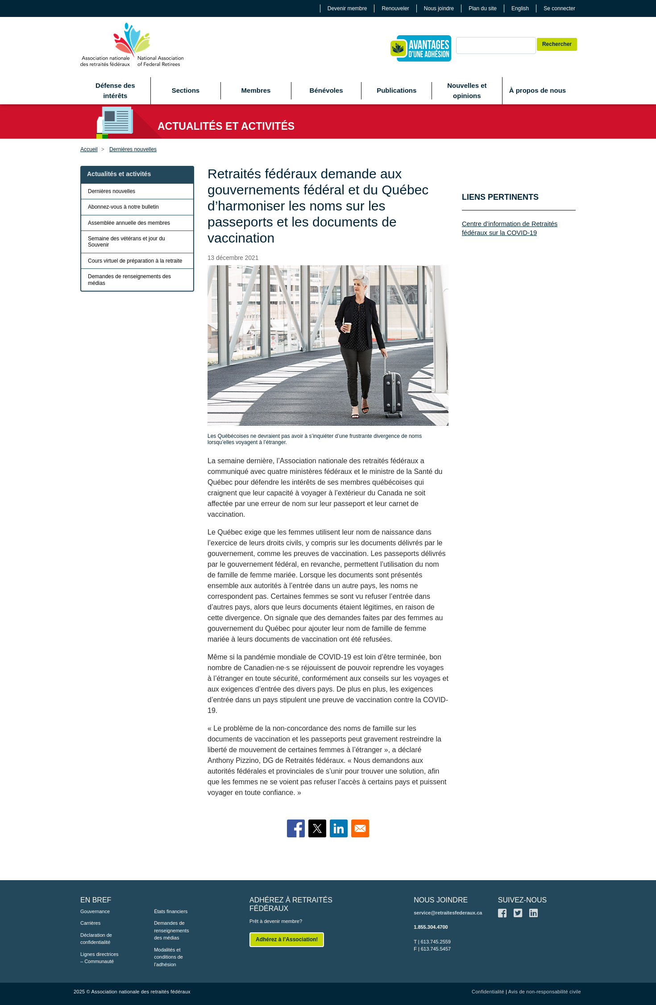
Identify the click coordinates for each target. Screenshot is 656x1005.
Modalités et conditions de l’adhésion (168, 957)
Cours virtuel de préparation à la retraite (135, 261)
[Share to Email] (360, 828)
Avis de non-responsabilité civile (544, 991)
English (520, 8)
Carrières (90, 923)
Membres (256, 90)
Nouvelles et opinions (466, 90)
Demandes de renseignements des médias (129, 279)
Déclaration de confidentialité (96, 938)
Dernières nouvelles (133, 149)
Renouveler (395, 8)
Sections (186, 90)
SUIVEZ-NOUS (522, 900)
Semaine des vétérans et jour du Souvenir (126, 241)
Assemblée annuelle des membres (129, 223)
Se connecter (559, 8)
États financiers (170, 911)
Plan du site (483, 8)
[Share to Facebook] (296, 828)
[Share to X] (317, 828)
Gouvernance (95, 911)
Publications (396, 90)
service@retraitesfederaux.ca (448, 912)
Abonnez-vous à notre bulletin (123, 207)
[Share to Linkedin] (339, 828)
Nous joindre (439, 8)
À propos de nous (537, 90)
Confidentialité (488, 991)
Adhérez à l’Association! (287, 939)
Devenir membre (347, 8)
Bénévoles (326, 90)
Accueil (89, 149)
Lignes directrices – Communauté (99, 957)
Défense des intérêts (115, 90)
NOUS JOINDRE (441, 900)
